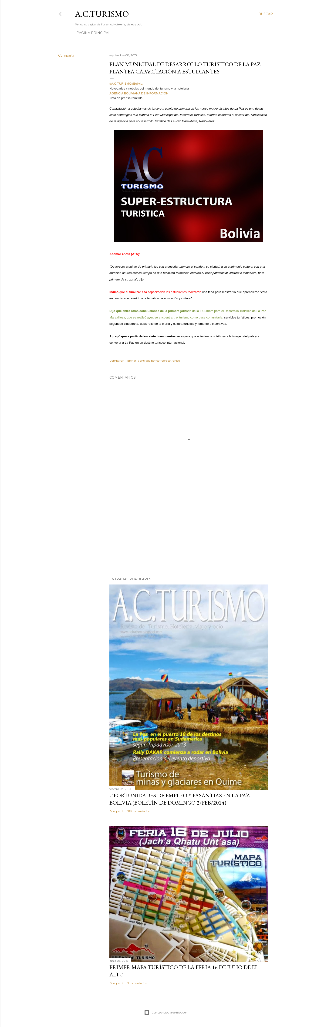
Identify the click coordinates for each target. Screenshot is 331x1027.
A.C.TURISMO (102, 13)
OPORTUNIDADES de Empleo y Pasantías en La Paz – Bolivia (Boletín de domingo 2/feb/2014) (181, 799)
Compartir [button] (66, 55)
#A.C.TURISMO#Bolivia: (127, 83)
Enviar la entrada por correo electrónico (153, 360)
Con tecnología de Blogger (165, 1012)
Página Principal (93, 33)
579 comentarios (138, 811)
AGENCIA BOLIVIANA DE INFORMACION (138, 93)
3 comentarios (136, 983)
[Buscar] (265, 14)
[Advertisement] (188, 532)
